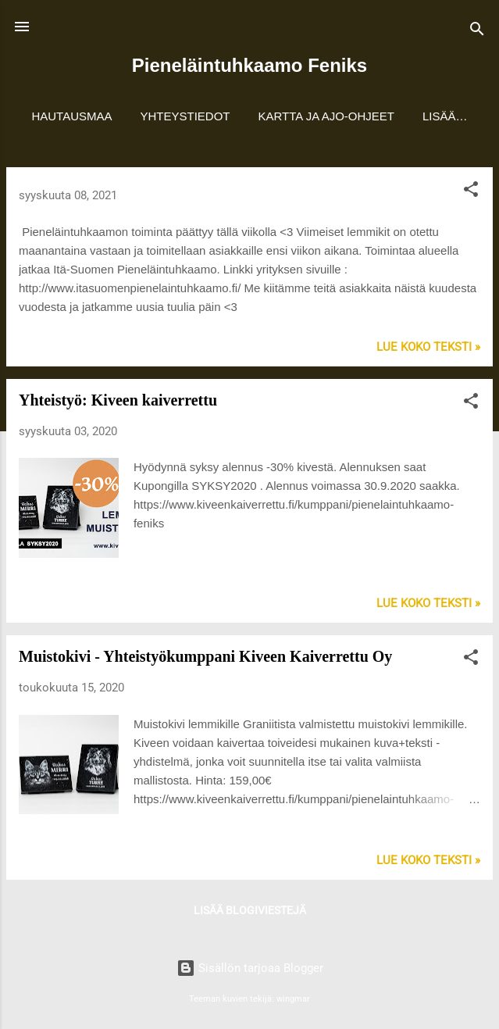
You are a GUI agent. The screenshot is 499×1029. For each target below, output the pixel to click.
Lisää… (445, 116)
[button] (471, 192)
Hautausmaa (71, 116)
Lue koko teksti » (428, 347)
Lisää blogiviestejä (250, 910)
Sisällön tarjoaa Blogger (249, 968)
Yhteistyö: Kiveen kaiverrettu (118, 400)
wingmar (293, 999)
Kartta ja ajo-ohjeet (326, 116)
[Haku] (477, 31)
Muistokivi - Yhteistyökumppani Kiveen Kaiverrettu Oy (205, 656)
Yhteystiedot (185, 116)
